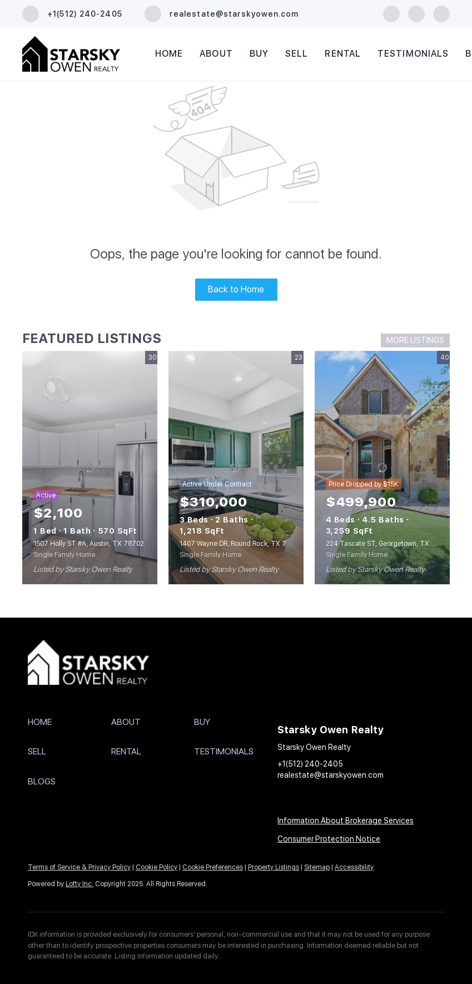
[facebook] (391, 13)
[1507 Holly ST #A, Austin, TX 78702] (89, 467)
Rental (343, 53)
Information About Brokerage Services (345, 820)
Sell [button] (296, 53)
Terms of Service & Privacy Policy (79, 867)
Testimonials (413, 53)
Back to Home (236, 289)
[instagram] (416, 13)
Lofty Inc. (79, 884)
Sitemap (317, 867)
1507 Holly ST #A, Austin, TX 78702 (88, 544)
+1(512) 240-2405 (310, 763)
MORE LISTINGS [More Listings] (415, 340)
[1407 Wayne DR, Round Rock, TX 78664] (236, 467)
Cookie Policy (156, 867)
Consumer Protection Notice (328, 838)
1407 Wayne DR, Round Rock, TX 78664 (241, 544)
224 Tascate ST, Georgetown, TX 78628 (388, 544)
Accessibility (354, 867)
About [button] (216, 53)
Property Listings (273, 867)
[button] (69, 722)
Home (169, 53)
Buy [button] (259, 53)
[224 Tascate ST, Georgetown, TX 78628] (382, 467)
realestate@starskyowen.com (330, 775)
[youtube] (441, 13)
